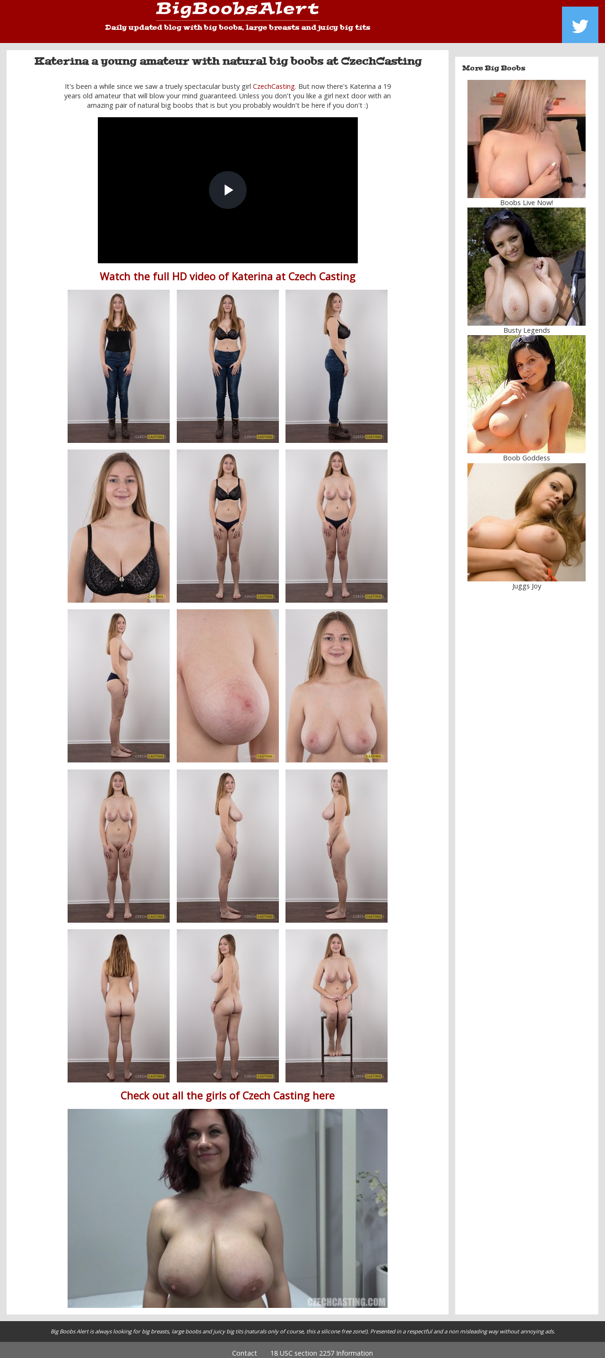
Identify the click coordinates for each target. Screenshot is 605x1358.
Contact (244, 1346)
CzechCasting (274, 79)
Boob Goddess (526, 451)
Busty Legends (526, 323)
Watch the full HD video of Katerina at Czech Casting (227, 269)
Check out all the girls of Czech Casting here (228, 1088)
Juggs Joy (526, 578)
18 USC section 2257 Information (321, 1346)
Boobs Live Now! (526, 195)
